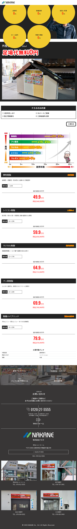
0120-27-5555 (39, 452)
